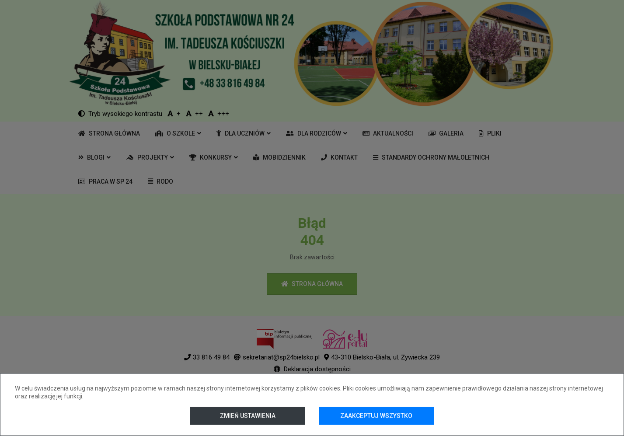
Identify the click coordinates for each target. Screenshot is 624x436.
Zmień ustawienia (247, 415)
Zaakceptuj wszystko (376, 415)
